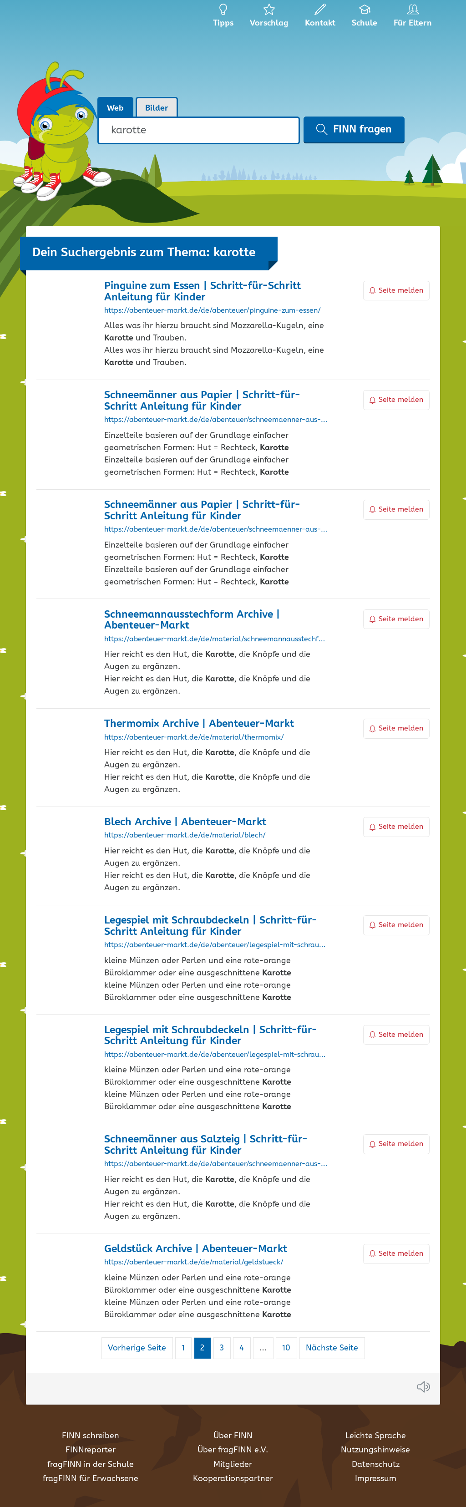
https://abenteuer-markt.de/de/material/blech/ (185, 835)
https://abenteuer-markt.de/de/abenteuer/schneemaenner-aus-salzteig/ (216, 1164)
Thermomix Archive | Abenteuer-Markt (199, 724)
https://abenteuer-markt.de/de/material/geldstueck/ (194, 1262)
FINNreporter (91, 1450)
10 (289, 1348)
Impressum (375, 1478)
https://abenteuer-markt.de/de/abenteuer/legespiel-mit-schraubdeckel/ (216, 945)
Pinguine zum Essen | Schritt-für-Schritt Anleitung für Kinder (202, 291)
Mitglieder (232, 1464)
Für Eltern (414, 18)
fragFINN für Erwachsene (90, 1478)
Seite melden (396, 290)
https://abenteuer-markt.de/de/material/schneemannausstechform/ (216, 639)
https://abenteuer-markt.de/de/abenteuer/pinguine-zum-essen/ (212, 310)
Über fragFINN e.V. (233, 1450)
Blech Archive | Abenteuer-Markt (185, 822)
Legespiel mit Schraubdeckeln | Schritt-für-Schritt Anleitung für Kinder (210, 926)
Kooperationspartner (233, 1478)
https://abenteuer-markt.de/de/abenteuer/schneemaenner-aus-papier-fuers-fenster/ (216, 529)
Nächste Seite (332, 1348)
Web (115, 108)
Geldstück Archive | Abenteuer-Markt (195, 1249)
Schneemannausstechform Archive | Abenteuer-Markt (192, 620)
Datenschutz (376, 1464)
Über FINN (233, 1436)
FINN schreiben (90, 1436)
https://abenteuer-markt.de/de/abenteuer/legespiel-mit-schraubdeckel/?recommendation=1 (216, 1055)
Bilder (156, 108)
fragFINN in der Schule (90, 1464)
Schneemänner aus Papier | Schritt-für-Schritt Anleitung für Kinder (202, 401)
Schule (364, 18)
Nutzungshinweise (375, 1450)
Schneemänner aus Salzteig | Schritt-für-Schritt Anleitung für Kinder (206, 1145)
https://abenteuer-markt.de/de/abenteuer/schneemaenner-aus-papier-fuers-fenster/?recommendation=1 (216, 420)
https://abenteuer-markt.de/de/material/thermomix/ (194, 737)
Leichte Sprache (375, 1436)
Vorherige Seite (137, 1348)
